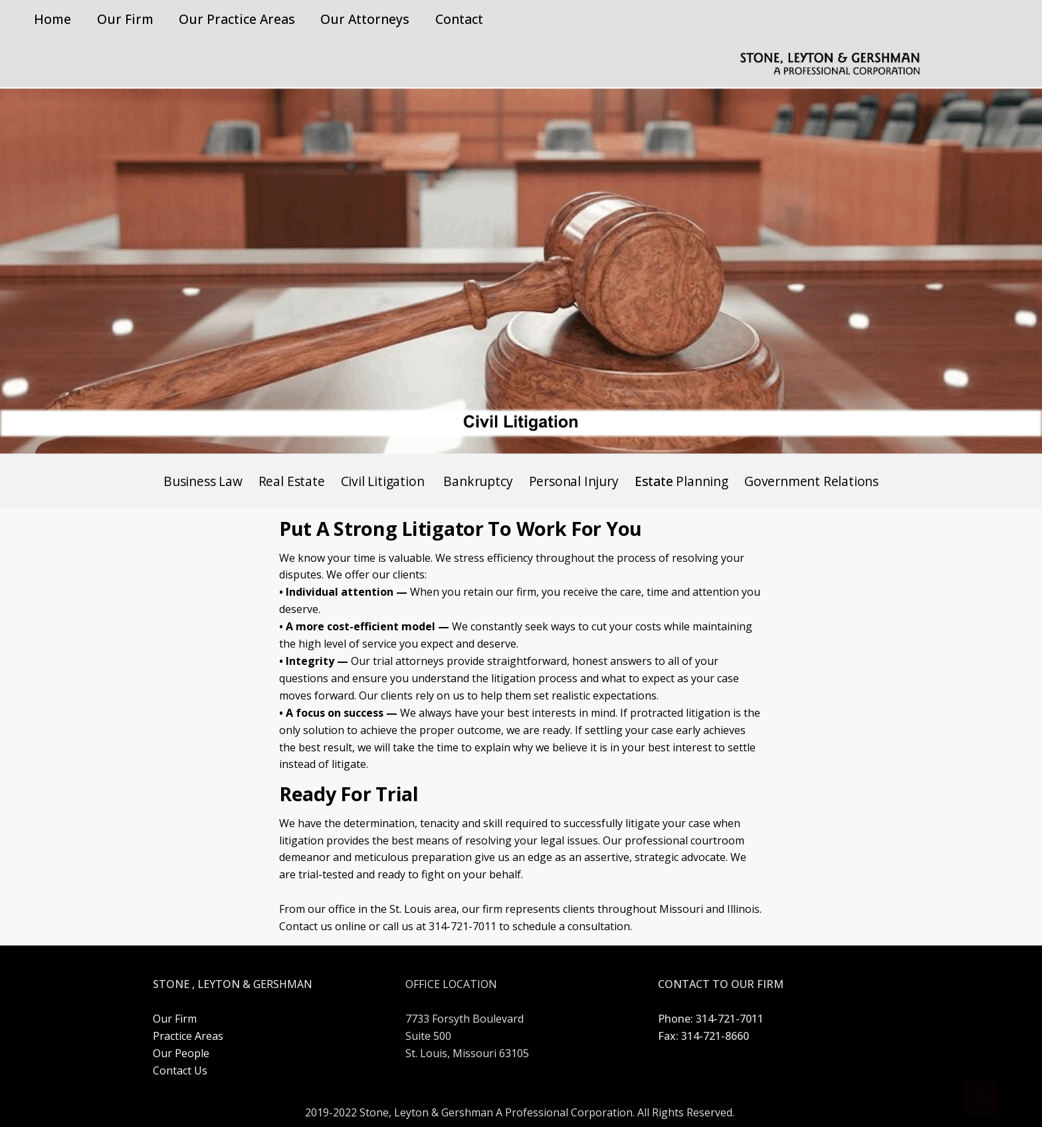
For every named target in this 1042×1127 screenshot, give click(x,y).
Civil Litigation (383, 481)
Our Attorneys (364, 19)
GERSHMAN (282, 984)
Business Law (203, 481)
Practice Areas (188, 1036)
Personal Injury (574, 481)
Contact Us (180, 1070)
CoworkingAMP (521, 956)
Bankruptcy (477, 481)
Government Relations (811, 481)
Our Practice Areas (237, 19)
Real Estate (293, 481)
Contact (459, 19)
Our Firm (125, 19)
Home (52, 19)
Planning (702, 481)
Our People (181, 1053)
